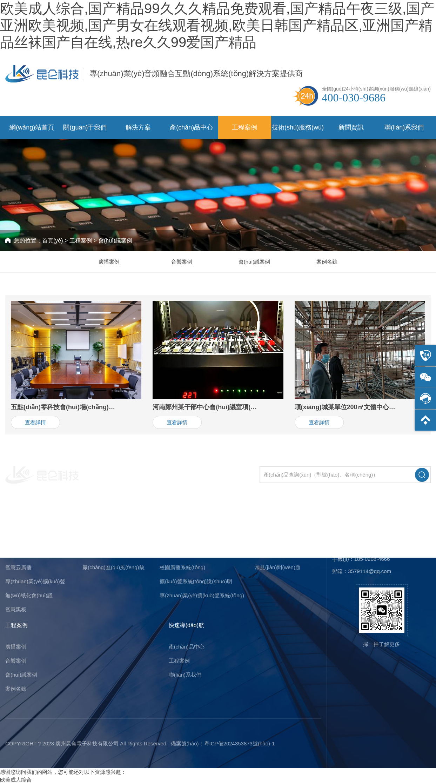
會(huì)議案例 (115, 241)
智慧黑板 (15, 609)
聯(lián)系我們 (404, 127)
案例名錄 (326, 262)
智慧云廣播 (18, 567)
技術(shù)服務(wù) (298, 127)
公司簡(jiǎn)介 (98, 539)
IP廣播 (13, 539)
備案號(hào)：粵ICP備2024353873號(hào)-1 (223, 743)
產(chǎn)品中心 (191, 127)
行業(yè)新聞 (270, 553)
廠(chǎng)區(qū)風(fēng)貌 (113, 567)
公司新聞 (265, 539)
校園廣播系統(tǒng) (182, 567)
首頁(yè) (52, 241)
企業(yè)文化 (97, 553)
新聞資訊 (351, 127)
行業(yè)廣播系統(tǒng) (187, 539)
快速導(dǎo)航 (186, 625)
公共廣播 (15, 553)
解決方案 (138, 127)
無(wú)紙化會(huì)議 (29, 595)
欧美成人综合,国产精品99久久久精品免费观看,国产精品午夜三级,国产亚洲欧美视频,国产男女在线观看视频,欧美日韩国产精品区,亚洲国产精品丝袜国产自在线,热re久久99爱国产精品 (217, 25)
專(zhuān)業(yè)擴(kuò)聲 (35, 581)
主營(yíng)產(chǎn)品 (31, 518)
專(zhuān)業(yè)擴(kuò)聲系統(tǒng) (202, 595)
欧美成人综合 (16, 780)
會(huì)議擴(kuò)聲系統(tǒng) (194, 553)
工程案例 (244, 127)
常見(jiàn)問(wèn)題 (278, 567)
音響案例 (181, 262)
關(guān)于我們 (85, 127)
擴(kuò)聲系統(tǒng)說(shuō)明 (196, 581)
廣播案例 (109, 262)
